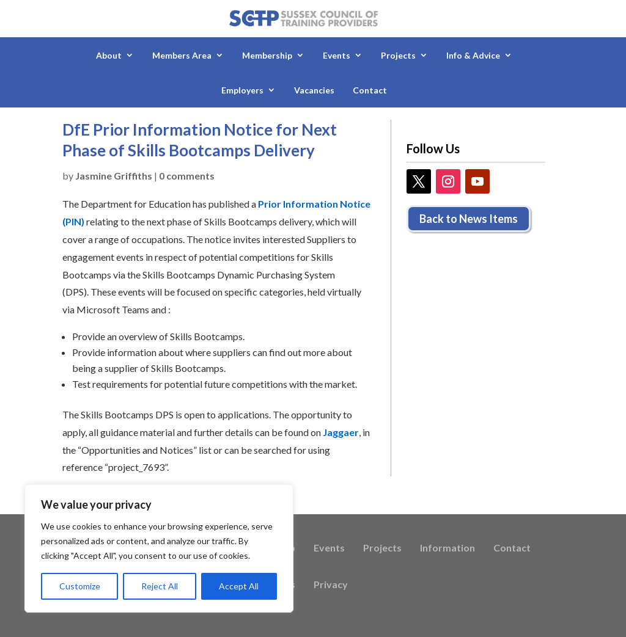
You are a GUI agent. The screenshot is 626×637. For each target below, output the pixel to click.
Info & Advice (473, 55)
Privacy (331, 585)
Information (447, 548)
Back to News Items (468, 218)
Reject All (159, 586)
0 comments (187, 175)
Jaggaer (341, 432)
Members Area (182, 55)
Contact (370, 90)
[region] (158, 548)
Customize (79, 586)
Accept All (239, 586)
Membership (267, 55)
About (109, 55)
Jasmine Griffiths (113, 175)
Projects (398, 55)
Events (336, 55)
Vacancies (314, 90)
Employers (242, 90)
